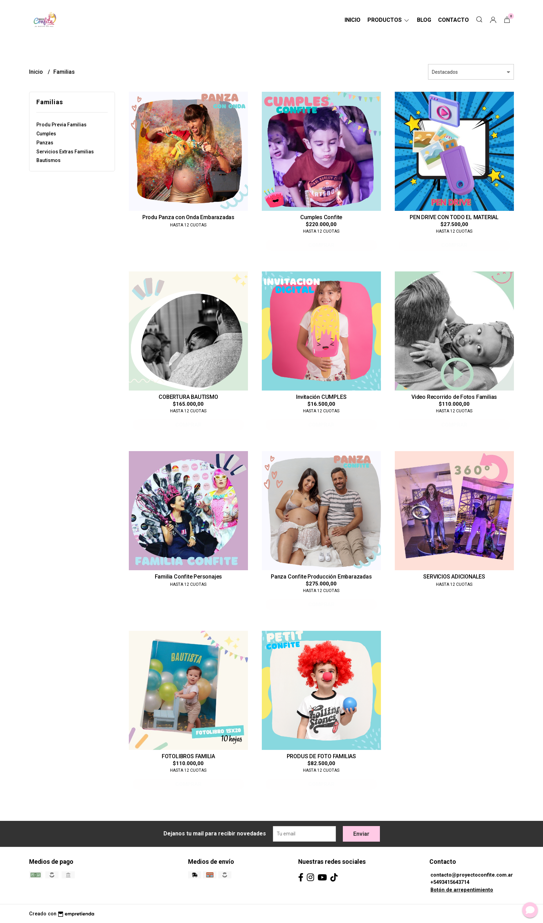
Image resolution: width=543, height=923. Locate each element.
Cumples (46, 133)
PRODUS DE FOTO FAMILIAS (321, 756)
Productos (388, 20)
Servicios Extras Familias (65, 151)
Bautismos (48, 160)
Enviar (361, 834)
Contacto (453, 20)
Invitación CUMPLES (321, 397)
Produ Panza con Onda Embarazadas (188, 217)
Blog (424, 20)
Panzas (44, 142)
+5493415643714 (449, 882)
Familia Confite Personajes (188, 576)
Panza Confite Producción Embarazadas (321, 576)
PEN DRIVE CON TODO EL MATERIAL (454, 217)
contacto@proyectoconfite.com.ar (471, 875)
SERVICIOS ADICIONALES (454, 576)
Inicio (352, 20)
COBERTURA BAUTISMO (188, 397)
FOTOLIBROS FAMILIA (188, 756)
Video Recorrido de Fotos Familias (454, 397)
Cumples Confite (321, 217)
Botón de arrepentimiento (461, 890)
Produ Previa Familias (61, 124)
